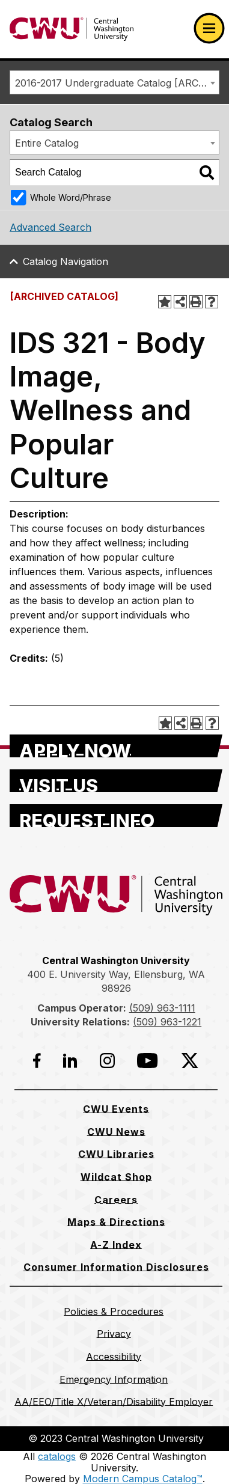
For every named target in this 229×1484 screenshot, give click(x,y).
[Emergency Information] (114, 1379)
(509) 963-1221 (167, 1022)
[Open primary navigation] (209, 28)
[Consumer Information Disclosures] (116, 1267)
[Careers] (116, 1200)
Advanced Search (50, 227)
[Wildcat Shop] (116, 1177)
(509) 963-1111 (162, 1008)
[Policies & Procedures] (113, 1311)
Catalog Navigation (65, 261)
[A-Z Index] (116, 1245)
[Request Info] (116, 815)
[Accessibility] (113, 1356)
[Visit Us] (116, 780)
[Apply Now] (116, 745)
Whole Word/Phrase (70, 197)
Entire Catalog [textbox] (47, 143)
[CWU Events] (116, 1109)
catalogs (57, 1456)
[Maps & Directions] (116, 1222)
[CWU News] (116, 1132)
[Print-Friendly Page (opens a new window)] (196, 301)
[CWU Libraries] (116, 1154)
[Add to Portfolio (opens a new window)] (164, 301)
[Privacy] (114, 1334)
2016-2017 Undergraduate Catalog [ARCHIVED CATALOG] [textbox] (117, 83)
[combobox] (114, 82)
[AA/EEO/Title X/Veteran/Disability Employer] (114, 1401)
